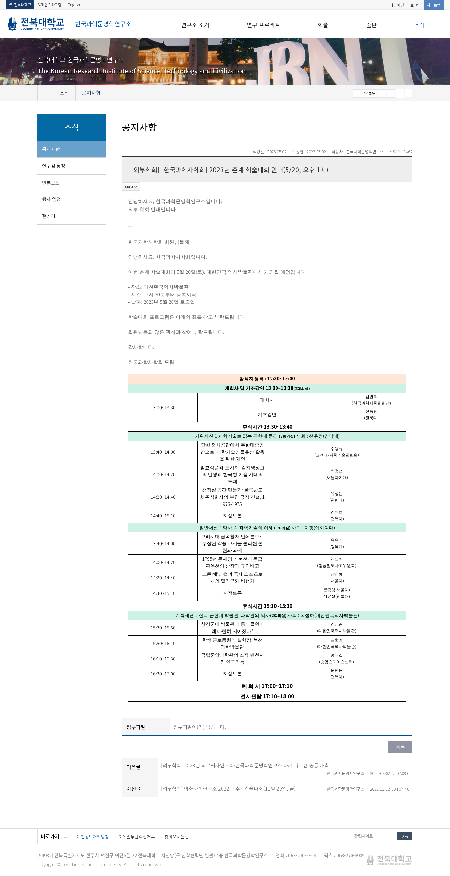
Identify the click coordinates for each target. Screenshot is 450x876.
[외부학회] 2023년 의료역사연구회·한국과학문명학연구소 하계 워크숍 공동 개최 (285, 765)
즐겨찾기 (391, 93)
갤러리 (48, 216)
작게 (357, 93)
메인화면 (397, 5)
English (74, 4)
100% (370, 93)
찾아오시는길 (176, 836)
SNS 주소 (408, 93)
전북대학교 (20, 4)
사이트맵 (434, 5)
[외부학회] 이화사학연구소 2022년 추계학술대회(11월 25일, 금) (285, 788)
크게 (382, 93)
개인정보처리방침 (93, 836)
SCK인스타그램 (50, 4)
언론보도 (51, 182)
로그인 (415, 5)
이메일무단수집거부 (136, 836)
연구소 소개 (195, 25)
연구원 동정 (53, 165)
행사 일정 (51, 199)
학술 (323, 25)
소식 (419, 25)
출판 (371, 25)
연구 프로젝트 (263, 25)
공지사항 (51, 149)
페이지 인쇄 (400, 93)
